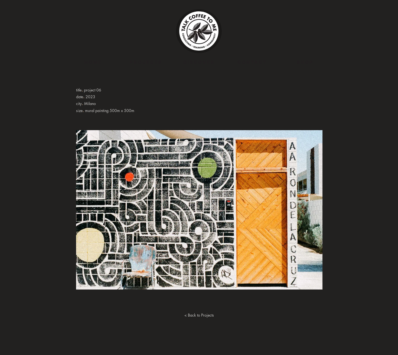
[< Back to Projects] (199, 315)
